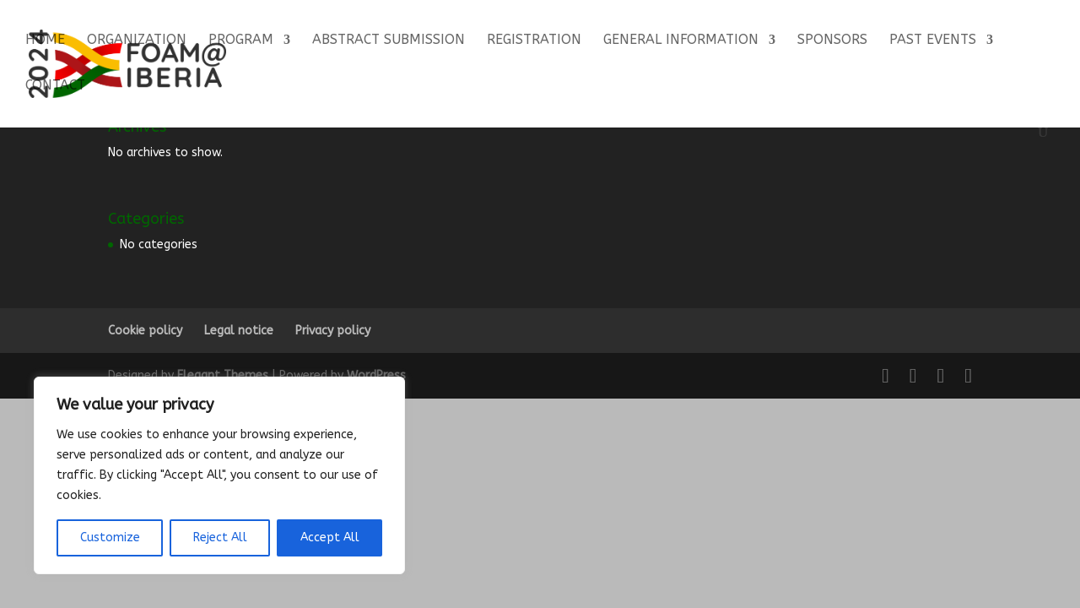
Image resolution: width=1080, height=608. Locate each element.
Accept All (329, 537)
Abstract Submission (388, 40)
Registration (534, 40)
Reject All (220, 537)
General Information (681, 40)
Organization (136, 40)
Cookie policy (145, 330)
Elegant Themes (222, 375)
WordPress (376, 375)
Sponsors (832, 40)
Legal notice (238, 330)
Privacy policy (332, 330)
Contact (55, 86)
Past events (932, 40)
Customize (110, 537)
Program (240, 40)
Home (45, 40)
